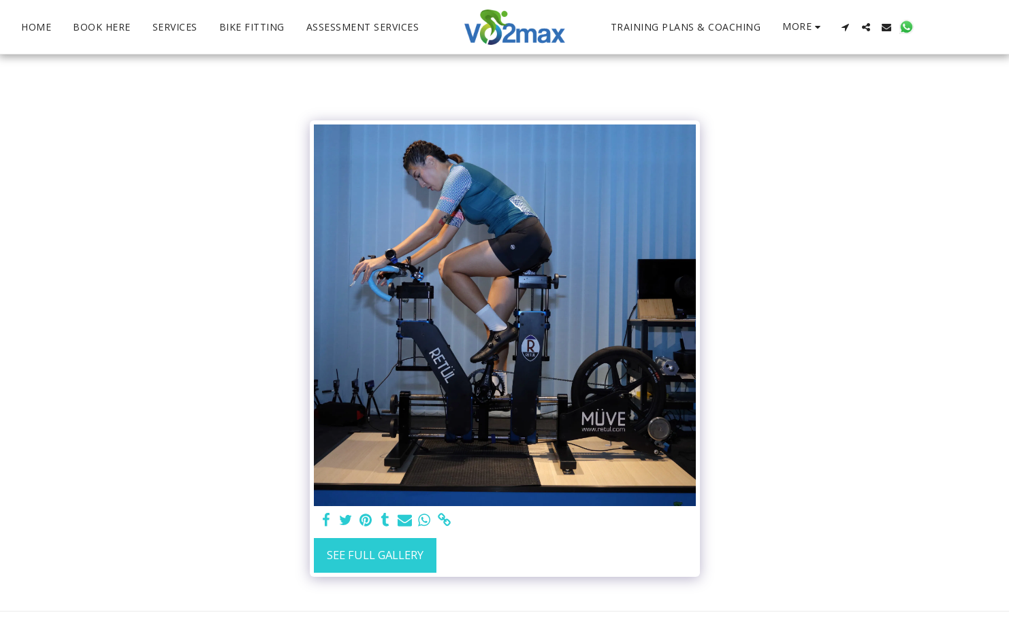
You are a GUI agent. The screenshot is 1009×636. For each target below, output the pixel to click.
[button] (797, 27)
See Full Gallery (375, 555)
